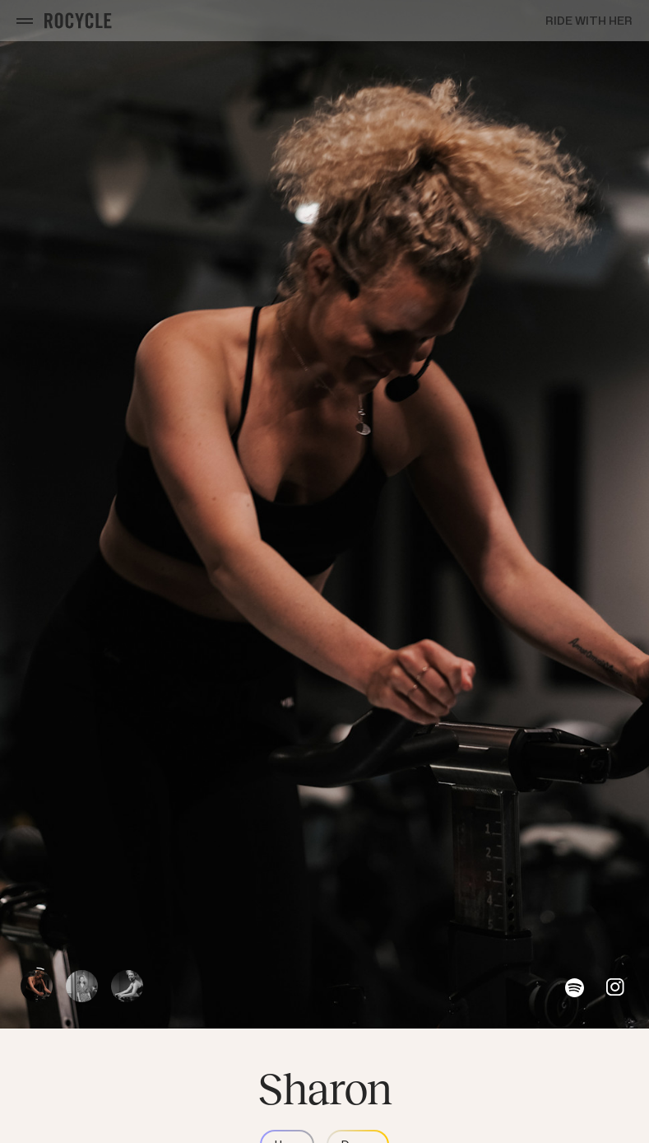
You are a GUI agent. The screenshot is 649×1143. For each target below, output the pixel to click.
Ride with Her (589, 20)
